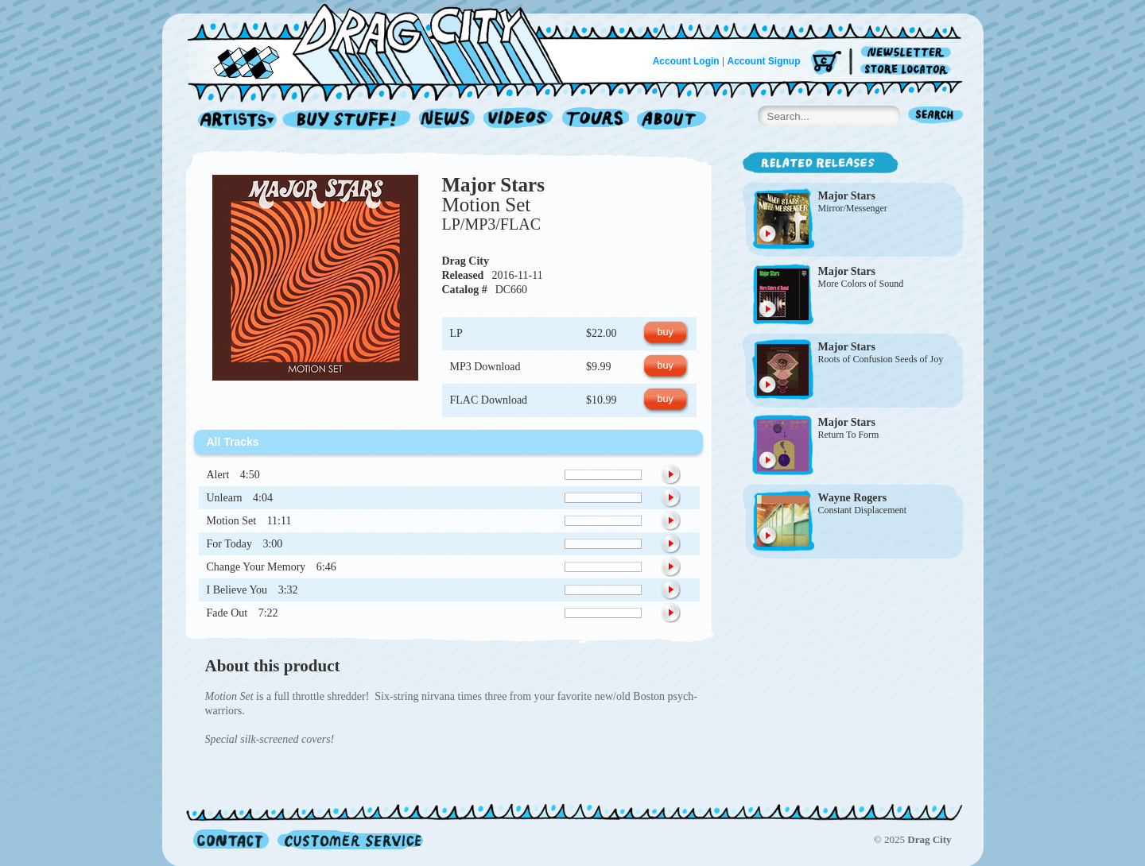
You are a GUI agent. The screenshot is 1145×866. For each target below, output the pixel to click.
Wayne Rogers (852, 498)
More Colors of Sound (861, 283)
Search (936, 116)
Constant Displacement (862, 510)
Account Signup (764, 61)
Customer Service (349, 839)
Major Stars (493, 184)
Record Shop (348, 120)
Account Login (686, 61)
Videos (518, 120)
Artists (233, 120)
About (671, 120)
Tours (595, 120)
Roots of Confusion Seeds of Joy (881, 359)
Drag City (466, 261)
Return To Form (848, 434)
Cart (826, 63)
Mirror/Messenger (852, 208)
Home (385, 43)
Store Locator (908, 69)
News (447, 120)
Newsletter (908, 52)
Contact (231, 839)
